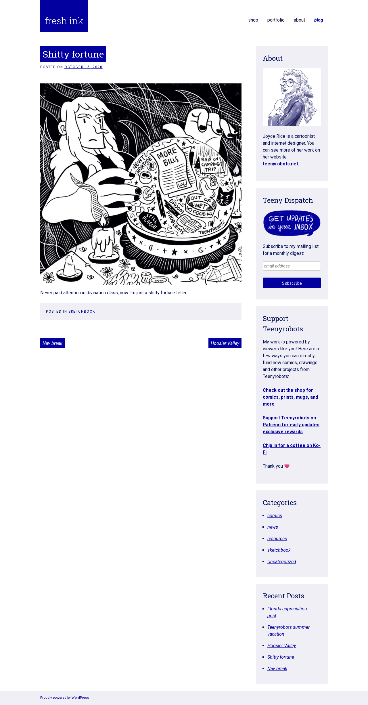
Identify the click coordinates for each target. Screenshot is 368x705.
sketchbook (81, 311)
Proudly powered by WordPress (64, 698)
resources (277, 538)
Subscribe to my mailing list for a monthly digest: (291, 250)
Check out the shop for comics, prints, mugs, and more (290, 397)
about (299, 20)
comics (274, 515)
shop (253, 20)
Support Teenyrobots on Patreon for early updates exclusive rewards (291, 424)
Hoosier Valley (225, 343)
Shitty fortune (280, 657)
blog (318, 20)
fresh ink (64, 20)
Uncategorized (281, 561)
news (272, 527)
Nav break (52, 343)
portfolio (276, 20)
